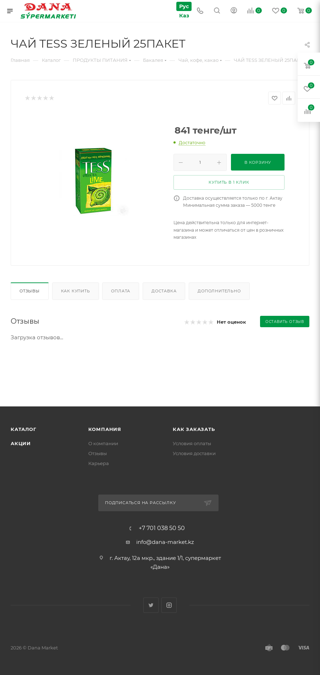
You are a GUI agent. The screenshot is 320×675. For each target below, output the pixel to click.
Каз (183, 15)
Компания (104, 429)
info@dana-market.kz (165, 542)
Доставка (163, 290)
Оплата (120, 290)
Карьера (98, 463)
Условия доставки (194, 453)
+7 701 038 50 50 (162, 528)
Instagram (169, 605)
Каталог (24, 429)
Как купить (75, 290)
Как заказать (194, 429)
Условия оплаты (192, 443)
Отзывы (30, 290)
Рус (183, 6)
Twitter (151, 605)
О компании (103, 443)
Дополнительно (219, 290)
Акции (21, 443)
